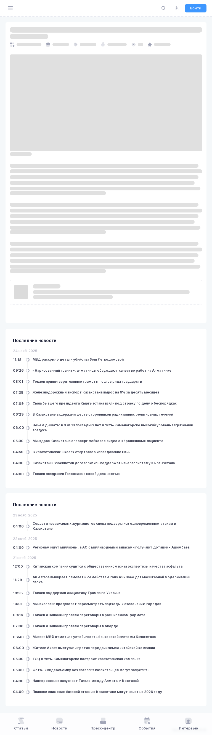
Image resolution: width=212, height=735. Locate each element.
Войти (195, 8)
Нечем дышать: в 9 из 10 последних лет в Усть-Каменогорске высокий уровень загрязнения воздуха (113, 427)
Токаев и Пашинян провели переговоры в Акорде (75, 626)
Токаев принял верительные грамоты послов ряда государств (87, 381)
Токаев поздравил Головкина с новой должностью (76, 474)
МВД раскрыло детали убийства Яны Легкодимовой (78, 359)
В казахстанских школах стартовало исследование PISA (81, 452)
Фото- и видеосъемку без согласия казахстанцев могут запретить (91, 670)
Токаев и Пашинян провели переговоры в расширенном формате (89, 615)
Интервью (188, 723)
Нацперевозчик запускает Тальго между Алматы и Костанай (86, 681)
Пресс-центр (103, 723)
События (147, 723)
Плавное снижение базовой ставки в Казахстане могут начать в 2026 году (97, 692)
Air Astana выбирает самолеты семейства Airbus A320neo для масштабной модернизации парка (111, 579)
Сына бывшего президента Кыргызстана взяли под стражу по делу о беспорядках (105, 403)
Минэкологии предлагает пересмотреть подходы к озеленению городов (97, 604)
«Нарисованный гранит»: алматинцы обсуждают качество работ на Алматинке (102, 370)
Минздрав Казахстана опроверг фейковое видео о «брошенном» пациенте (98, 441)
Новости (59, 723)
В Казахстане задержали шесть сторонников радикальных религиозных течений (103, 414)
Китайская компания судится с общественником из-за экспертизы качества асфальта (107, 566)
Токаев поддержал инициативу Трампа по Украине (77, 593)
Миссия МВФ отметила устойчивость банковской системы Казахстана (94, 637)
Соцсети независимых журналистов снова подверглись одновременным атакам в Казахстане (104, 526)
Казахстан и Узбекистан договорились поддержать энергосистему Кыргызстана (104, 463)
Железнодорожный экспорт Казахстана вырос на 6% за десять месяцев (96, 392)
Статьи (21, 723)
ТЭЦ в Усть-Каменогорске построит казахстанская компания (86, 659)
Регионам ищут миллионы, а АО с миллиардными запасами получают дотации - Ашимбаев (111, 547)
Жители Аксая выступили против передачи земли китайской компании (94, 648)
